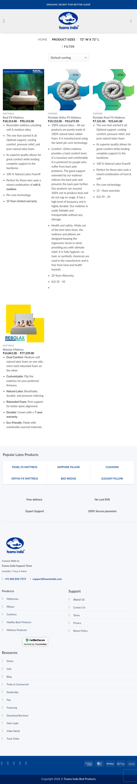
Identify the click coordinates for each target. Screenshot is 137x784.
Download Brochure (17, 715)
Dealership (12, 692)
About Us (79, 599)
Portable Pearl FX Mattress (109, 117)
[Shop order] (68, 57)
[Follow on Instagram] (9, 763)
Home (42, 39)
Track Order (13, 738)
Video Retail (13, 731)
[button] (5, 21)
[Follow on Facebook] (3, 763)
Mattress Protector (17, 630)
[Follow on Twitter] (15, 763)
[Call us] (27, 763)
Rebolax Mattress (13, 349)
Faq (9, 699)
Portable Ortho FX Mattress (64, 117)
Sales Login (13, 723)
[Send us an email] (21, 763)
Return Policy (80, 630)
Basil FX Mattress (13, 117)
